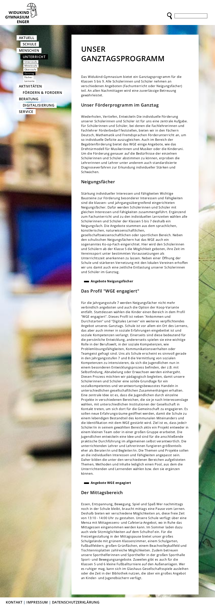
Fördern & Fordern (42, 92)
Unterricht (34, 56)
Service (26, 111)
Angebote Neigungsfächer (112, 281)
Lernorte (29, 81)
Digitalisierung (39, 105)
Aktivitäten (30, 86)
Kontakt (14, 602)
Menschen (29, 50)
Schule (30, 44)
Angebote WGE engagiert (111, 483)
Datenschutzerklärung (76, 602)
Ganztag (29, 73)
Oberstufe (30, 69)
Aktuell (26, 37)
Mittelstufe (30, 65)
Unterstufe (30, 61)
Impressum (37, 602)
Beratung (29, 99)
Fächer (28, 77)
